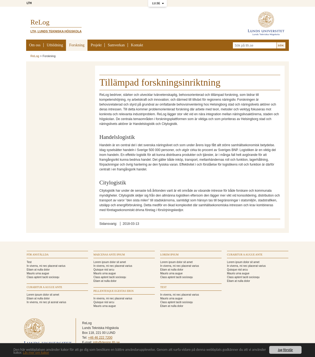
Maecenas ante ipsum (109, 254)
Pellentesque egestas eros (113, 290)
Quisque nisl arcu (103, 269)
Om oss (34, 45)
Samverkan (116, 45)
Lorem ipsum (169, 254)
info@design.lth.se (106, 342)
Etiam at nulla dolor (38, 269)
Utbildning (55, 45)
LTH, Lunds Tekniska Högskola (56, 31)
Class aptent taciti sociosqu (43, 277)
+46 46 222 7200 (100, 338)
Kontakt (137, 45)
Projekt (96, 45)
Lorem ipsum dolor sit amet (43, 294)
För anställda (37, 254)
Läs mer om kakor (36, 353)
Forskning (77, 45)
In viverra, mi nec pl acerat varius (46, 302)
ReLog (34, 56)
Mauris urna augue (38, 273)
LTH (29, 3)
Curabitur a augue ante (44, 287)
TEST (163, 287)
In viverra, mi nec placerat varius (46, 265)
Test (29, 262)
